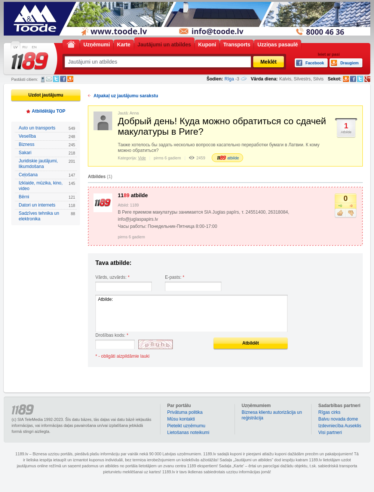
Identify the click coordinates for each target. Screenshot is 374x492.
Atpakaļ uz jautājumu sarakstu (126, 95)
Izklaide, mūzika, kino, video (47, 185)
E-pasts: (174, 277)
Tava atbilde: (113, 263)
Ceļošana (47, 175)
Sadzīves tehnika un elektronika (47, 216)
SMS (42, 79)
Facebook (63, 79)
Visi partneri (330, 432)
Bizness (47, 144)
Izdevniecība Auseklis (339, 425)
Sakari (47, 153)
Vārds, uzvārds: (112, 277)
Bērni (47, 197)
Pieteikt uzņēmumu (186, 425)
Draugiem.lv (70, 79)
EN (34, 47)
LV (15, 47)
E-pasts (49, 79)
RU (24, 47)
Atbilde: (191, 313)
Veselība (47, 136)
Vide (142, 158)
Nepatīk (351, 213)
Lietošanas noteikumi (188, 432)
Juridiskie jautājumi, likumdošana (47, 163)
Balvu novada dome (338, 419)
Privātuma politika (185, 412)
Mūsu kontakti (181, 419)
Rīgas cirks (329, 412)
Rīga (229, 79)
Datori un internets (47, 205)
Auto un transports (47, 128)
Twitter (56, 79)
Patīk (340, 213)
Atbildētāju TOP (48, 111)
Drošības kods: (111, 335)
